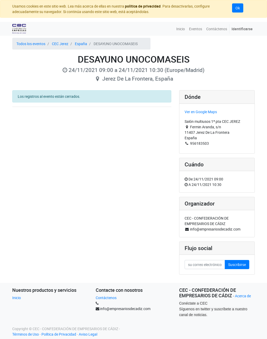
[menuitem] (180, 29)
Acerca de (243, 295)
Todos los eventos (30, 43)
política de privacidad (143, 6)
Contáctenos (106, 297)
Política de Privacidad (58, 334)
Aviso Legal (88, 334)
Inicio (16, 297)
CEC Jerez (60, 43)
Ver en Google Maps (201, 111)
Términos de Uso (25, 334)
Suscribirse (237, 264)
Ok (237, 7)
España (81, 43)
